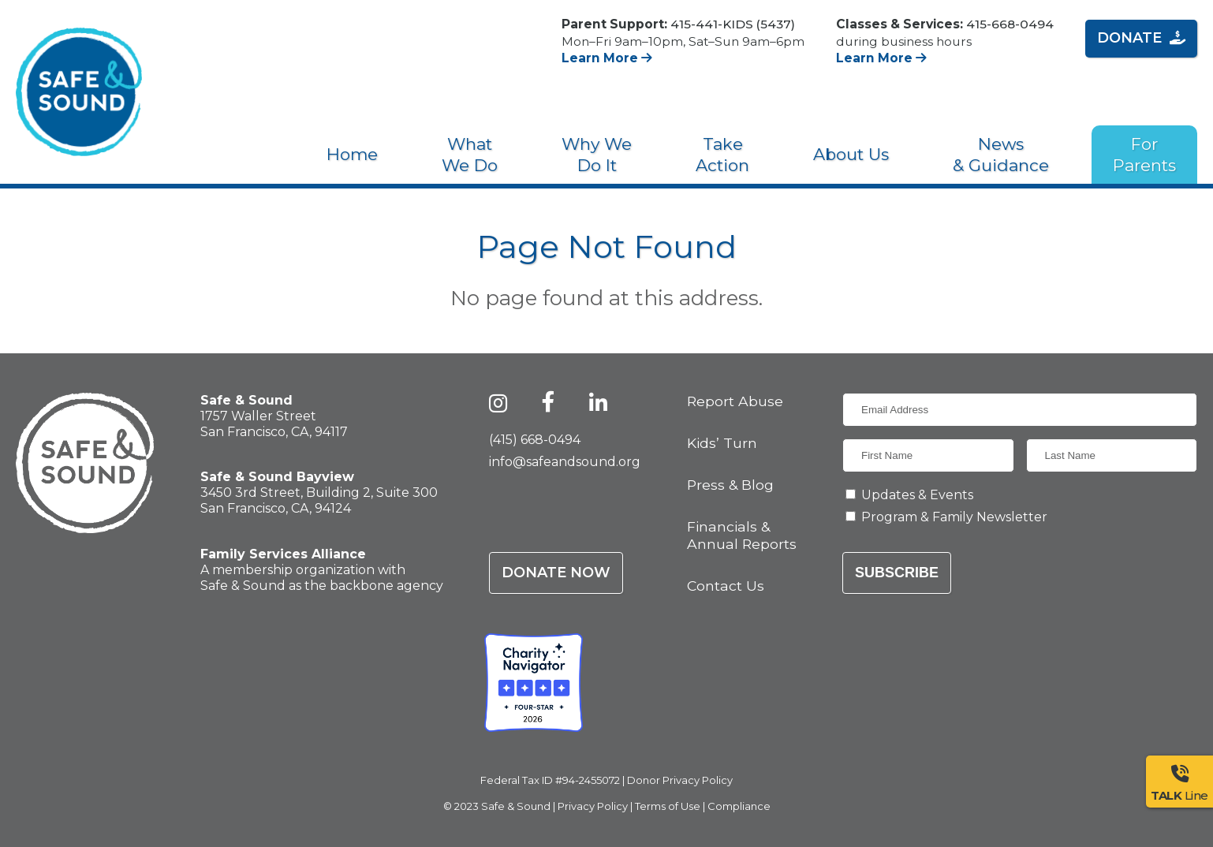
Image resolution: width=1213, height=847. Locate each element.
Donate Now (556, 572)
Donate (1141, 38)
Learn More (607, 57)
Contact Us (725, 585)
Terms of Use (667, 806)
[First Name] (928, 455)
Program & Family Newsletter (954, 516)
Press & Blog (730, 484)
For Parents (1144, 154)
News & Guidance (1001, 154)
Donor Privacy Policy (680, 780)
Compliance (739, 806)
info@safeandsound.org (564, 461)
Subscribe (897, 572)
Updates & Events (917, 494)
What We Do (470, 154)
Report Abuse (735, 401)
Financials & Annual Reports (742, 534)
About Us (851, 154)
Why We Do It (597, 154)
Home (352, 154)
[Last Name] (1112, 455)
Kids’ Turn (722, 443)
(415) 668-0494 (534, 439)
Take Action (722, 154)
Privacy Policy (593, 806)
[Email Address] (1019, 410)
